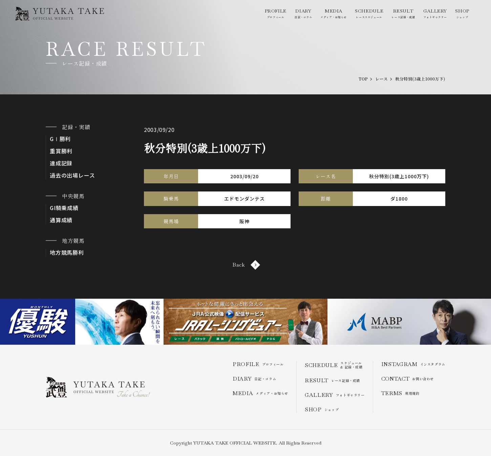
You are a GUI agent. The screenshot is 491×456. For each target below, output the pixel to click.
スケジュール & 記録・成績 (334, 365)
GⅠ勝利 (60, 139)
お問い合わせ (407, 378)
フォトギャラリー (435, 13)
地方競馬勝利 (67, 252)
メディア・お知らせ (333, 13)
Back (245, 264)
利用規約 (400, 393)
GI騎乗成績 (64, 208)
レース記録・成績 (403, 13)
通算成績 (61, 220)
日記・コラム (303, 13)
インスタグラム (413, 364)
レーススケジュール (369, 13)
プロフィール (275, 13)
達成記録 (61, 163)
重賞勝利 (61, 151)
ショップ (462, 13)
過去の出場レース (72, 175)
